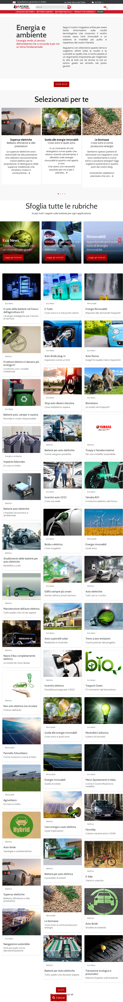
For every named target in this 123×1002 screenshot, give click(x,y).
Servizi (67, 6)
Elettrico (8, 356)
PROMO (100, 12)
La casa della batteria (74, 2)
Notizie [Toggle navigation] (97, 2)
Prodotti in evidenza (84, 12)
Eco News (9, 303)
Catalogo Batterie (25, 12)
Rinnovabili (9, 747)
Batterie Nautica (64, 12)
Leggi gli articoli (13, 257)
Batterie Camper (45, 12)
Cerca (58, 998)
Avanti (61, 990)
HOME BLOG (61, 84)
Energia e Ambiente (13, 456)
